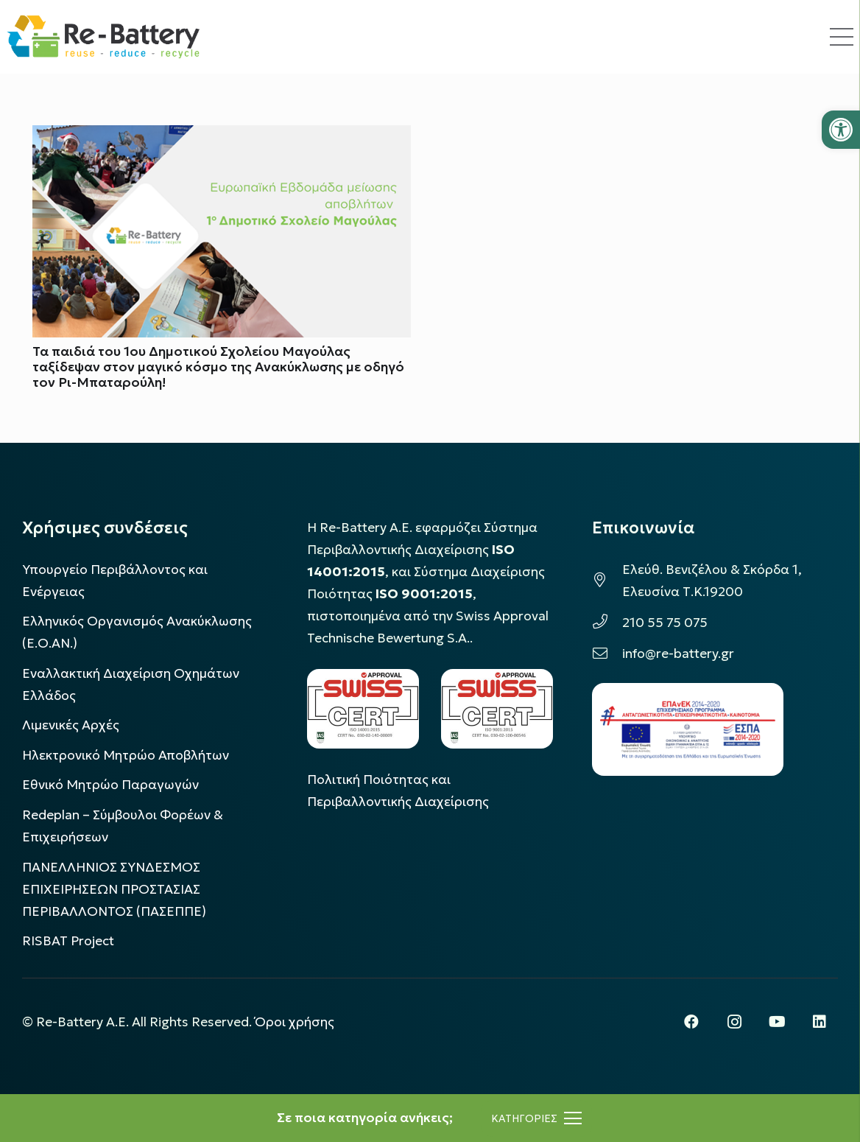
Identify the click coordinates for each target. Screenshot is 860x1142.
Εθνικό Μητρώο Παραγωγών (110, 785)
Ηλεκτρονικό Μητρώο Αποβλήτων (125, 755)
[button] (841, 130)
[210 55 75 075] (607, 623)
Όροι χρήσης (294, 1022)
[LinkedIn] (819, 1021)
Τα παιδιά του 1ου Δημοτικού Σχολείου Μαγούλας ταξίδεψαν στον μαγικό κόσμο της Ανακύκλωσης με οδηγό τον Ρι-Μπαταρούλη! (218, 367)
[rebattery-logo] (103, 37)
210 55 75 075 (665, 622)
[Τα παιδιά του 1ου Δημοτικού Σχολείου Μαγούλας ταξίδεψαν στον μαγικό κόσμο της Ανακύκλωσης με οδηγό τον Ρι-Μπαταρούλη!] (221, 136)
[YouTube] (776, 1021)
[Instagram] (734, 1021)
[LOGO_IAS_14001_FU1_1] (363, 708)
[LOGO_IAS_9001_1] (497, 708)
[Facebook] (691, 1021)
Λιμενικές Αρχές (70, 725)
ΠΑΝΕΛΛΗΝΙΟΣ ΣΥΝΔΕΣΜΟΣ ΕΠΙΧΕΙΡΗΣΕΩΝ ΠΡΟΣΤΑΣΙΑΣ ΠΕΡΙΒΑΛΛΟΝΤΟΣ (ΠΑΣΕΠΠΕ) (114, 889)
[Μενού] (536, 1118)
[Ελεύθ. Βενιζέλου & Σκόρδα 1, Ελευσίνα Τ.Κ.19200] (607, 581)
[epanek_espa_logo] (687, 729)
